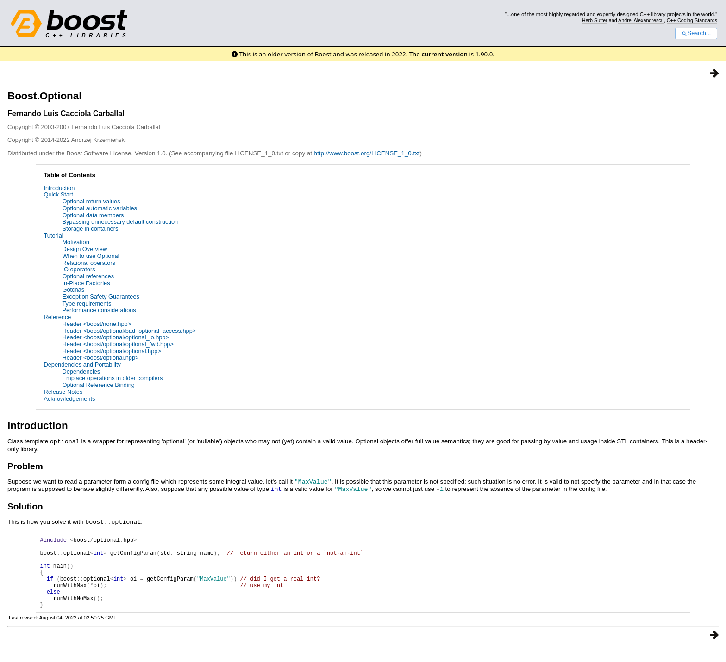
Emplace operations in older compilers (112, 377)
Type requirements (86, 303)
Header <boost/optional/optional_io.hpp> (115, 337)
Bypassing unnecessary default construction (120, 221)
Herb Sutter (594, 20)
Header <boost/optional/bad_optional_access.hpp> (129, 330)
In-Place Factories (86, 283)
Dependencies (81, 371)
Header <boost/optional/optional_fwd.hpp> (117, 344)
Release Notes (63, 391)
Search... (696, 33)
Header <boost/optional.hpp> (100, 357)
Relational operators (88, 262)
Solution (25, 505)
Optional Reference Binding (98, 384)
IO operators (78, 269)
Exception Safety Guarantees (100, 296)
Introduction (59, 187)
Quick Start (58, 194)
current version (444, 54)
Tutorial (53, 235)
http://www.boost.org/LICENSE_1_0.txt (367, 153)
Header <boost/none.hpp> (96, 323)
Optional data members (93, 215)
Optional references (88, 276)
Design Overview (84, 248)
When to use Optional (90, 255)
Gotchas (73, 289)
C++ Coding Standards (692, 20)
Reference (57, 316)
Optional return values (91, 201)
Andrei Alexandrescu (641, 20)
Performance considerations (99, 309)
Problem (25, 466)
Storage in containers (90, 228)
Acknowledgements (69, 398)
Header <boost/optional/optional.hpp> (111, 351)
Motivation (75, 242)
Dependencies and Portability (82, 364)
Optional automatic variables (99, 208)
